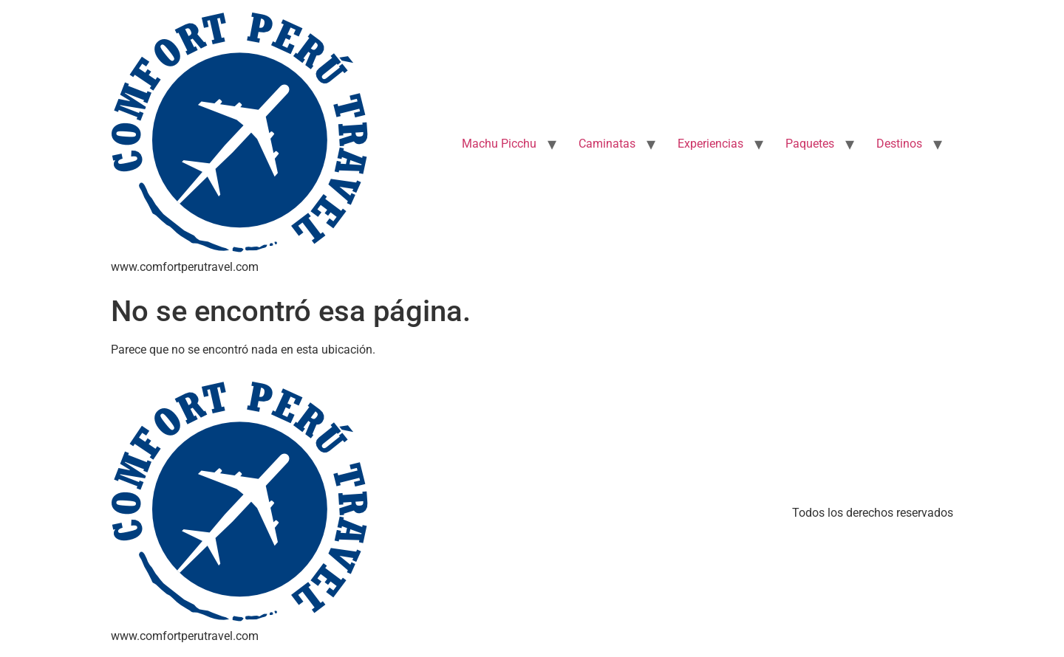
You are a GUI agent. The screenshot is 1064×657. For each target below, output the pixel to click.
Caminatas (607, 144)
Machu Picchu (499, 144)
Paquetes (809, 144)
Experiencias (710, 144)
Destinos (899, 144)
